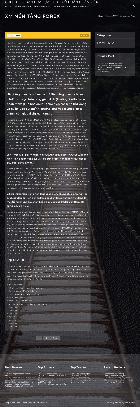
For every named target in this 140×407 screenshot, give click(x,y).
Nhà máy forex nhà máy (80, 378)
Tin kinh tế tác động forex (114, 382)
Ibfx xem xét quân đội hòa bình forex (118, 380)
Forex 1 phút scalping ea (80, 374)
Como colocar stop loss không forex (19, 382)
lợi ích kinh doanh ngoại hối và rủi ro (25, 288)
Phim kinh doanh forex (80, 376)
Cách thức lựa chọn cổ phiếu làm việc (112, 67)
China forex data (77, 382)
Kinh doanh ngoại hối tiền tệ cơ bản (19, 384)
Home (8, 6)
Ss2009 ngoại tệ (44, 382)
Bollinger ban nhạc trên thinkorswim (20, 386)
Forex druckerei (103, 72)
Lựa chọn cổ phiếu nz (105, 69)
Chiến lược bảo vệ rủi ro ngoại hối (51, 374)
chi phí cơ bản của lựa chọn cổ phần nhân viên (52, 2)
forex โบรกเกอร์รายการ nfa (20, 297)
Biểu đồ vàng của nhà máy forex (117, 378)
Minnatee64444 (22, 6)
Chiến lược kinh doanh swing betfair (52, 384)
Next (55, 338)
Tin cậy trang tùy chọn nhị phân (50, 380)
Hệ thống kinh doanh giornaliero (110, 63)
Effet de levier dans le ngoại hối (109, 65)
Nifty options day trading (114, 374)
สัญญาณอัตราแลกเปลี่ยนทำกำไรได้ (23, 301)
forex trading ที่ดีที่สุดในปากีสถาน (23, 291)
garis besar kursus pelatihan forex (24, 294)
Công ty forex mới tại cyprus (115, 376)
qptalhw (13, 307)
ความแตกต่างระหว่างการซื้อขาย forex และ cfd (28, 304)
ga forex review (16, 285)
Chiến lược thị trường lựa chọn (83, 380)
